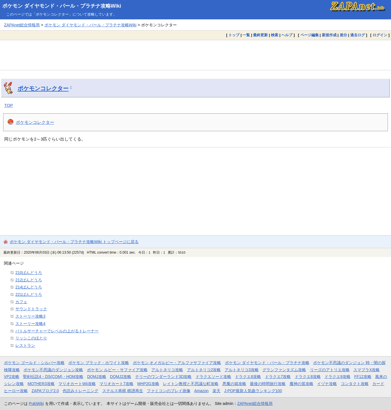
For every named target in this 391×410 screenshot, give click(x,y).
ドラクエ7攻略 (278, 376)
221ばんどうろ (28, 294)
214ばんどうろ (28, 287)
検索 (274, 35)
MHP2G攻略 (148, 383)
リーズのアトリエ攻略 (330, 369)
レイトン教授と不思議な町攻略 (190, 383)
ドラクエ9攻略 (337, 376)
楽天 (216, 390)
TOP (8, 105)
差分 (343, 35)
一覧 (246, 35)
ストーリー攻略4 (30, 323)
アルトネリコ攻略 (167, 369)
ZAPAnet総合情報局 (22, 25)
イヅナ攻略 (327, 383)
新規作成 (329, 35)
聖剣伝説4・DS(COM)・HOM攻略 (53, 376)
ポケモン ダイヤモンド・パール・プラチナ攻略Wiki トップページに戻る (74, 241)
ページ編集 (309, 35)
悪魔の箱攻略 (234, 383)
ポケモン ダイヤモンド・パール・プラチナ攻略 (267, 362)
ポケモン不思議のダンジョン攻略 (53, 369)
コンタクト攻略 (355, 383)
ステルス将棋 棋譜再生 (122, 390)
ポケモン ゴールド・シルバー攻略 (34, 362)
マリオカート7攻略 (116, 383)
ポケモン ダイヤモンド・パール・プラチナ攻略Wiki (61, 6)
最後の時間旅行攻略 (268, 383)
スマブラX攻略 (366, 369)
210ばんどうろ (28, 272)
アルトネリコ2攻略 (204, 369)
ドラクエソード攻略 (213, 376)
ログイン (380, 35)
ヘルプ (286, 35)
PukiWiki (36, 403)
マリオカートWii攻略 (76, 383)
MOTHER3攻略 (41, 383)
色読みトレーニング (80, 390)
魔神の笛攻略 (301, 383)
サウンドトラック (31, 309)
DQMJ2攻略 (120, 376)
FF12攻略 (362, 376)
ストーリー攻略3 (30, 316)
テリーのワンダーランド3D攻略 (163, 376)
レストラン (25, 345)
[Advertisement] (196, 55)
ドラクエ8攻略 (308, 376)
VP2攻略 (11, 376)
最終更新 (260, 35)
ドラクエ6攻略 (248, 376)
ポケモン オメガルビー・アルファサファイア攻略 (177, 362)
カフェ (21, 301)
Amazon (201, 390)
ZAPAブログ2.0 (45, 390)
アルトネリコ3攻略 (242, 369)
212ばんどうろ (28, 280)
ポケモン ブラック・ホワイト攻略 (98, 362)
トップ (233, 35)
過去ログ (357, 35)
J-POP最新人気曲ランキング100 (253, 390)
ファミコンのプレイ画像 (168, 390)
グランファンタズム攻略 (284, 369)
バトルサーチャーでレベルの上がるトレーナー (57, 331)
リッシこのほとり (31, 338)
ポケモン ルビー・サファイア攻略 (117, 369)
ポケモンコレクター (43, 88)
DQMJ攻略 (96, 376)
